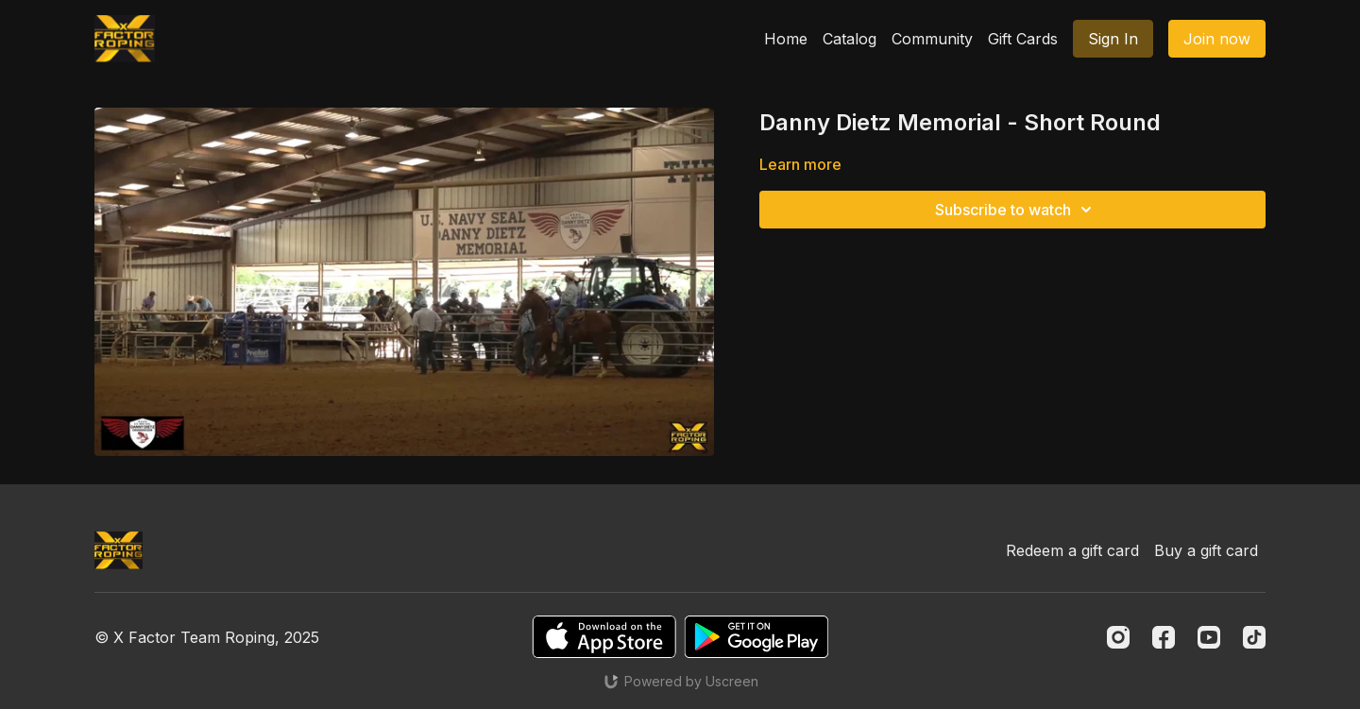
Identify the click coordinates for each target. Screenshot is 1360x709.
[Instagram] (1118, 637)
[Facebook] (1163, 637)
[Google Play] (756, 637)
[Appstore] (604, 637)
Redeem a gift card (1072, 550)
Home (786, 38)
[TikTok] (1254, 637)
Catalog (849, 38)
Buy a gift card (1206, 550)
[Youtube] (1209, 637)
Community (932, 38)
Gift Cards (1023, 38)
